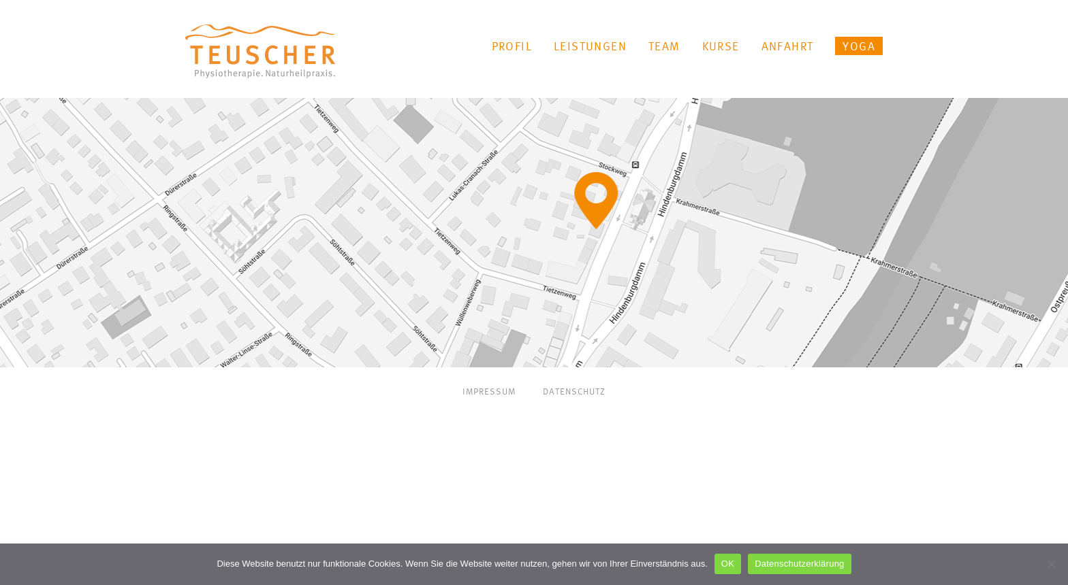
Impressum (489, 391)
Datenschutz (574, 391)
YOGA (859, 45)
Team (664, 45)
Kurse (721, 45)
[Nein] (1051, 564)
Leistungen (590, 45)
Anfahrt (787, 45)
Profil (512, 45)
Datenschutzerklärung (799, 563)
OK (727, 563)
